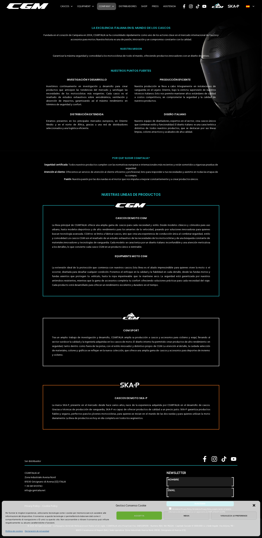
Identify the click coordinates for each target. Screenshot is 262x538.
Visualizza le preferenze (234, 515)
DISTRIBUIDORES (128, 6)
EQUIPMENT (84, 6)
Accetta (139, 515)
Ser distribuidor (33, 461)
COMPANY (105, 6)
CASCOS (64, 6)
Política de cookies (14, 531)
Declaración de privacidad (37, 531)
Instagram (191, 6)
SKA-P (233, 6)
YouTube (204, 6)
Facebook (184, 6)
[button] (254, 506)
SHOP (144, 6)
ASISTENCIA (169, 6)
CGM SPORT (217, 6)
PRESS (155, 6)
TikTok (198, 6)
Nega (186, 515)
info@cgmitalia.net (35, 490)
